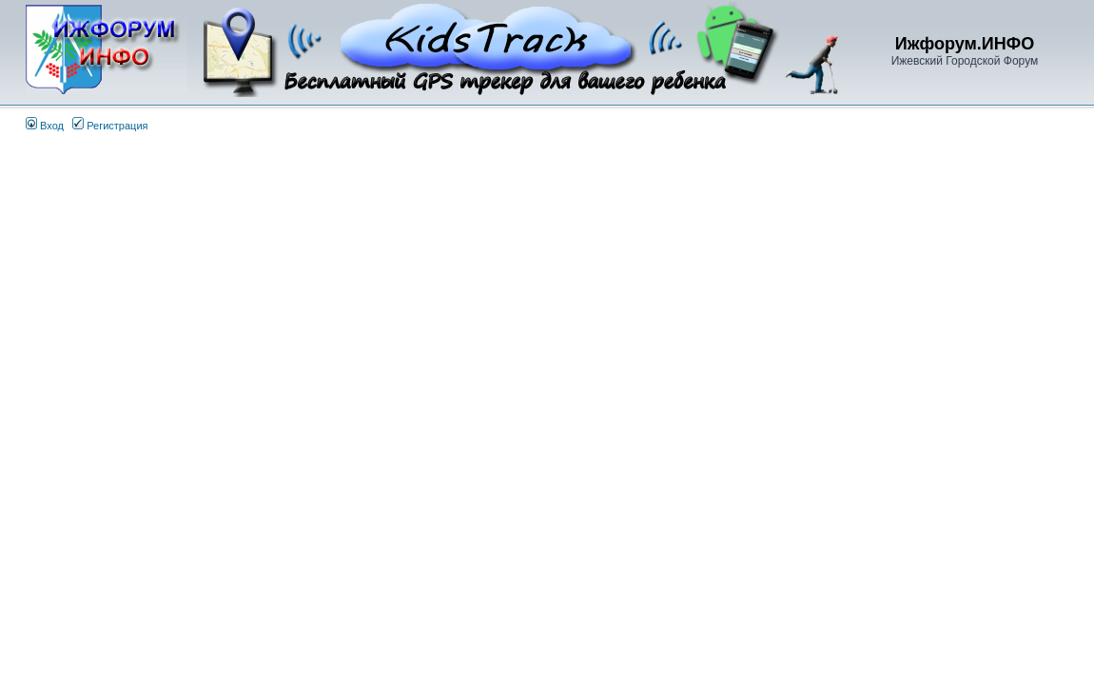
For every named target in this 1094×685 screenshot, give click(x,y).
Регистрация (109, 125)
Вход (45, 125)
